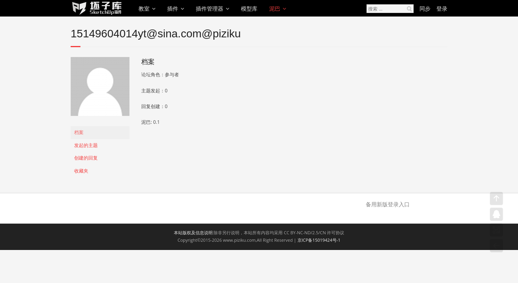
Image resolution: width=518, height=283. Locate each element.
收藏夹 (81, 170)
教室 (144, 8)
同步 (425, 8)
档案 (79, 132)
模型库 (249, 8)
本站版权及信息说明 (193, 232)
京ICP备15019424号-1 (319, 240)
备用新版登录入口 (388, 204)
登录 (441, 8)
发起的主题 (86, 145)
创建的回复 (86, 157)
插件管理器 (209, 8)
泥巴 (274, 8)
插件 (172, 8)
